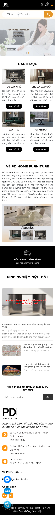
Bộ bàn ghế (14, 86)
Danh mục (27, 64)
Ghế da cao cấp (41, 86)
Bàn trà (14, 129)
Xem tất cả (14, 106)
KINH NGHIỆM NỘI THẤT (27, 277)
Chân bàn (41, 129)
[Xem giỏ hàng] (46, 4)
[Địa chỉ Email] (27, 397)
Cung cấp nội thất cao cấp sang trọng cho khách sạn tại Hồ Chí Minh (36, 365)
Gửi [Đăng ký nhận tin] (48, 397)
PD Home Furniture (12, 172)
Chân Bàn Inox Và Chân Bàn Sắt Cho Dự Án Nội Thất (26, 325)
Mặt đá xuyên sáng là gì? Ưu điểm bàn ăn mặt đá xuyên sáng (38, 345)
